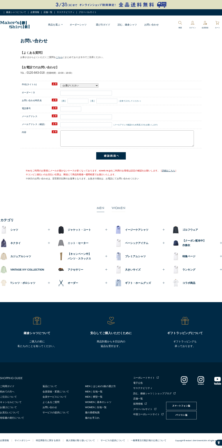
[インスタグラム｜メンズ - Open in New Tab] (184, 380)
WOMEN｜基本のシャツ (98, 402)
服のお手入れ (92, 417)
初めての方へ (7, 391)
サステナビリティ (66, 12)
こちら (59, 57)
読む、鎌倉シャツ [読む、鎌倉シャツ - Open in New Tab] (127, 24)
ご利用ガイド (7, 386)
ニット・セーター (78, 243)
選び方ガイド (103, 24)
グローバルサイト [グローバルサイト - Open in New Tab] (88, 12)
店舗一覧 (47, 12)
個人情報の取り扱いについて (80, 440)
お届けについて (8, 407)
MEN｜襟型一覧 (93, 396)
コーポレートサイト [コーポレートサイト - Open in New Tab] (144, 377)
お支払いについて (9, 412)
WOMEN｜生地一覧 (96, 407)
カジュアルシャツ (20, 256)
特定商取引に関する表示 (48, 440)
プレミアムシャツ (135, 256)
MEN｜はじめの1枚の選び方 (100, 386)
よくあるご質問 (51, 402)
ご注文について (8, 396)
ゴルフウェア (190, 229)
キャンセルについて (11, 402)
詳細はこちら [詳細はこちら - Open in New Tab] (168, 170)
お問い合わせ (151, 24)
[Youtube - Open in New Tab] (217, 380)
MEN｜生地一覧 (93, 391)
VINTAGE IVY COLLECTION (27, 269)
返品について (50, 386)
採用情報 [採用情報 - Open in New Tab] (138, 403)
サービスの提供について (56, 412)
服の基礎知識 (92, 412)
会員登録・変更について (56, 391)
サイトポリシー (22, 440)
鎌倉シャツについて (16, 12)
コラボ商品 (188, 282)
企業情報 (34, 12)
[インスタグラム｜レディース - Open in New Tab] (200, 380)
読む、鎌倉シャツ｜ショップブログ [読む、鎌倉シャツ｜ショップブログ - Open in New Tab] (152, 393)
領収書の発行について (12, 417)
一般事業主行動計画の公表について (148, 440)
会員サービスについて (55, 396)
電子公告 (138, 383)
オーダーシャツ (78, 24)
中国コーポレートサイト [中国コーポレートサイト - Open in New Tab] (146, 414)
